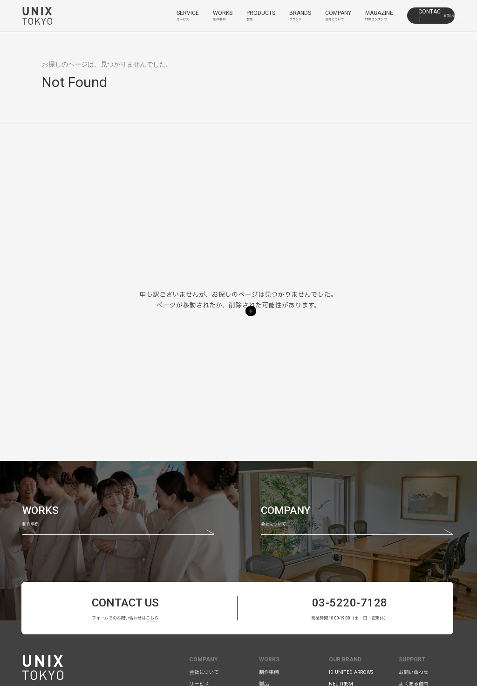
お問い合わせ (413, 672)
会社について (203, 672)
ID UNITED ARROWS (351, 672)
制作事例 (269, 672)
